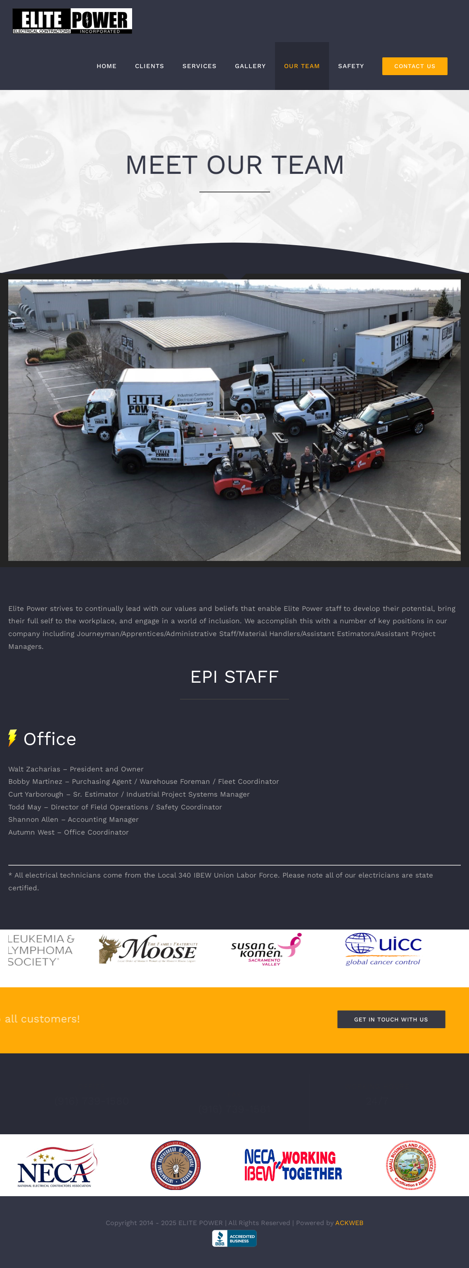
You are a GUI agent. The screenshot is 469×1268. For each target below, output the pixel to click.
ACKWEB (349, 1223)
